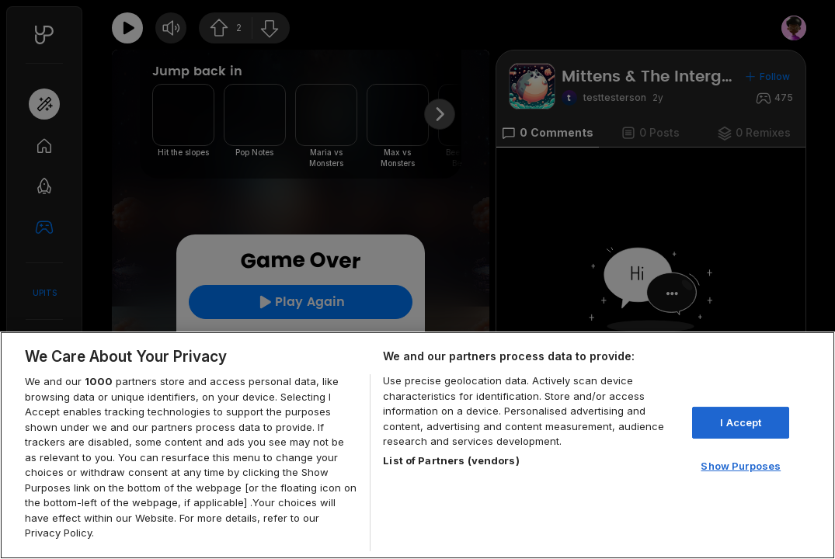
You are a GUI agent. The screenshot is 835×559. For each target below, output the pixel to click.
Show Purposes (741, 466)
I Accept (740, 422)
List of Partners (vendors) (451, 460)
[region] (417, 445)
